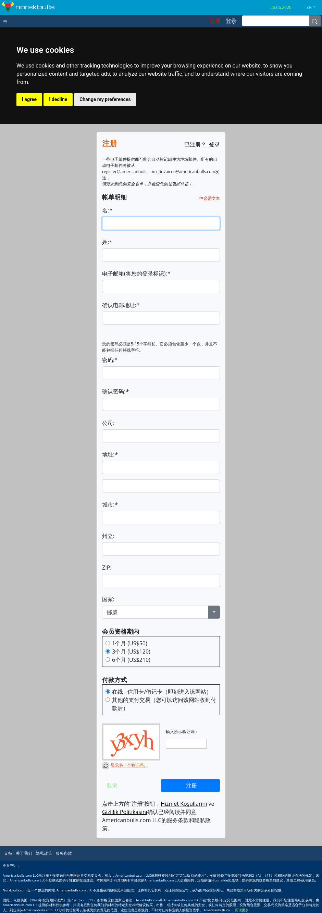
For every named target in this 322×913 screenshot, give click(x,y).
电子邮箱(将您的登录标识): (136, 273)
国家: (108, 599)
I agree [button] (29, 99)
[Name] (315, 20)
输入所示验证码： (182, 731)
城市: (109, 504)
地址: (109, 454)
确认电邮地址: (120, 305)
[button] (313, 7)
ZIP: (106, 567)
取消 (112, 785)
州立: (108, 536)
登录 (214, 144)
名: (107, 210)
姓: (107, 242)
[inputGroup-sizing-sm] (275, 20)
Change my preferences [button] (105, 99)
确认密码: (115, 391)
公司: (108, 423)
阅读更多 (242, 910)
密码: (109, 360)
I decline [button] (58, 99)
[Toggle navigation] (6, 21)
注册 (191, 785)
